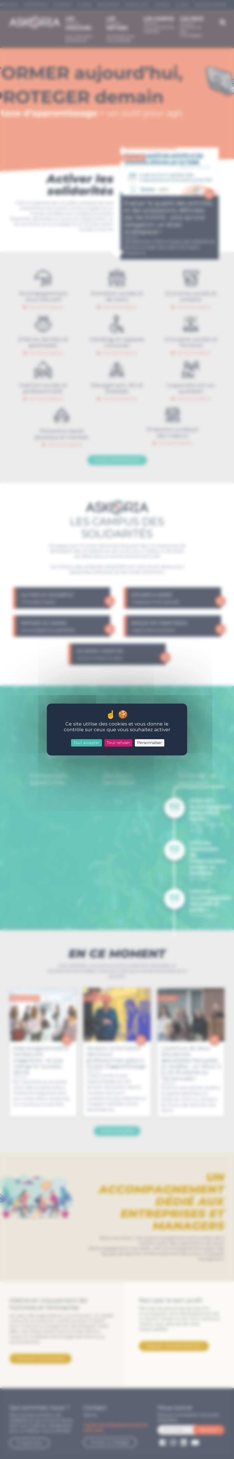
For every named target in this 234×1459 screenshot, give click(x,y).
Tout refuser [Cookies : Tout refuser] (118, 743)
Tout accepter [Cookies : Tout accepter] (86, 743)
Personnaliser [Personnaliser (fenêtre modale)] (149, 743)
